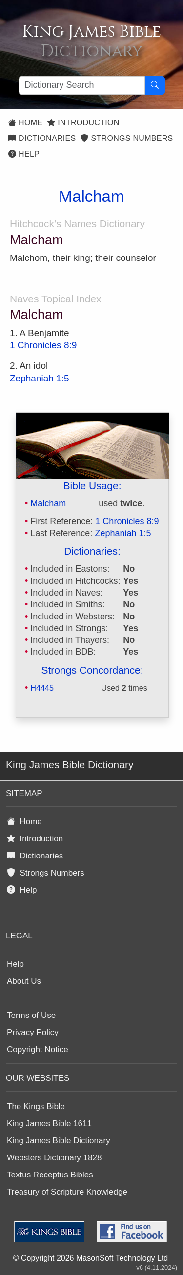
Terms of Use (31, 1015)
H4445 (42, 687)
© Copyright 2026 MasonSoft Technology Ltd (90, 1258)
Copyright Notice (37, 1049)
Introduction (83, 123)
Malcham (48, 503)
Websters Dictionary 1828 (54, 1157)
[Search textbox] (82, 85)
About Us (24, 981)
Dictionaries (42, 138)
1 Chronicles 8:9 (43, 345)
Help (24, 154)
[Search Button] (154, 85)
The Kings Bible (36, 1106)
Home (25, 123)
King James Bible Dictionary (58, 1140)
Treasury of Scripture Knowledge (67, 1191)
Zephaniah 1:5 (39, 378)
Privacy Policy (33, 1032)
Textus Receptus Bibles (50, 1174)
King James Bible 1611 (49, 1123)
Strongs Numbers (127, 138)
